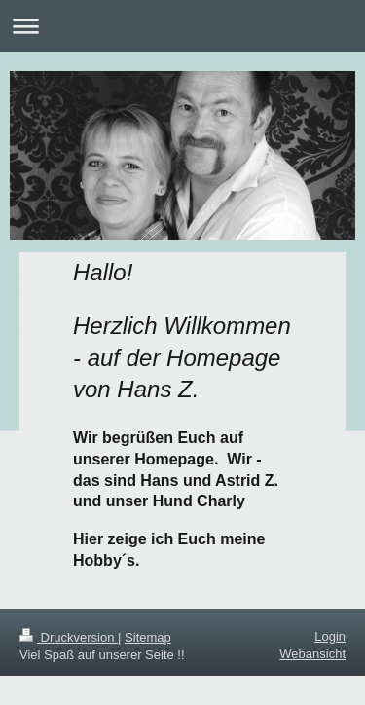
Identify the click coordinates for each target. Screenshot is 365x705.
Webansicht (312, 654)
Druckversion (68, 637)
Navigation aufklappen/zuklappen (182, 26)
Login (330, 636)
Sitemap (148, 637)
